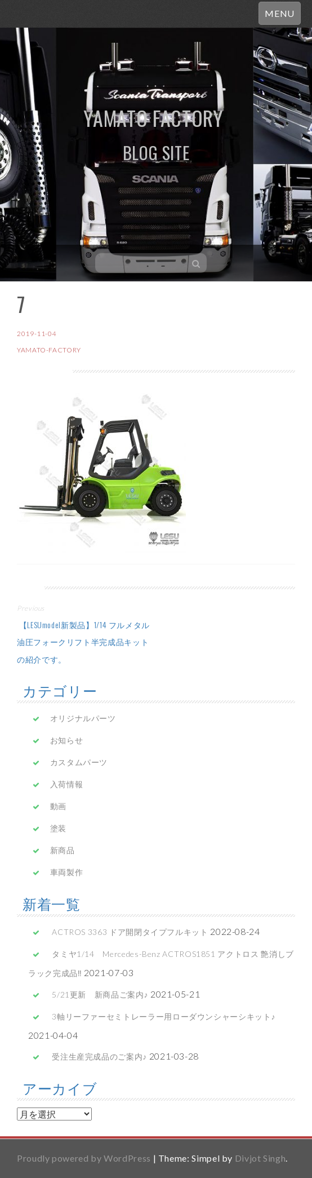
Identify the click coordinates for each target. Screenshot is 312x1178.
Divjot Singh (260, 1158)
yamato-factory (49, 350)
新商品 (62, 850)
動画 (58, 806)
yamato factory (153, 118)
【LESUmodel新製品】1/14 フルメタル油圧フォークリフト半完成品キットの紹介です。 (83, 642)
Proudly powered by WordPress (84, 1158)
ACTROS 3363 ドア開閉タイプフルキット (130, 932)
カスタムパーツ (79, 762)
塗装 (58, 828)
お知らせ (66, 740)
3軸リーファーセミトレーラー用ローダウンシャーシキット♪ (163, 1016)
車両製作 (66, 872)
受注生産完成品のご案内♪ (99, 1056)
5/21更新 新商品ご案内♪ (100, 994)
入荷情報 (66, 784)
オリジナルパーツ (83, 718)
